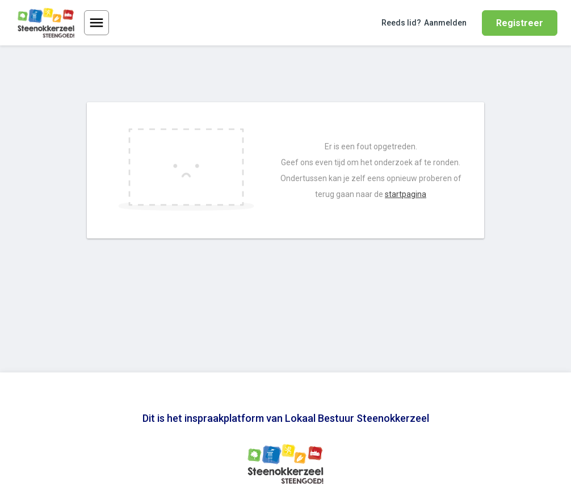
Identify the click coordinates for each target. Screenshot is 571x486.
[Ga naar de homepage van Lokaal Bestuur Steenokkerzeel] (46, 22)
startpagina (405, 194)
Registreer (519, 23)
